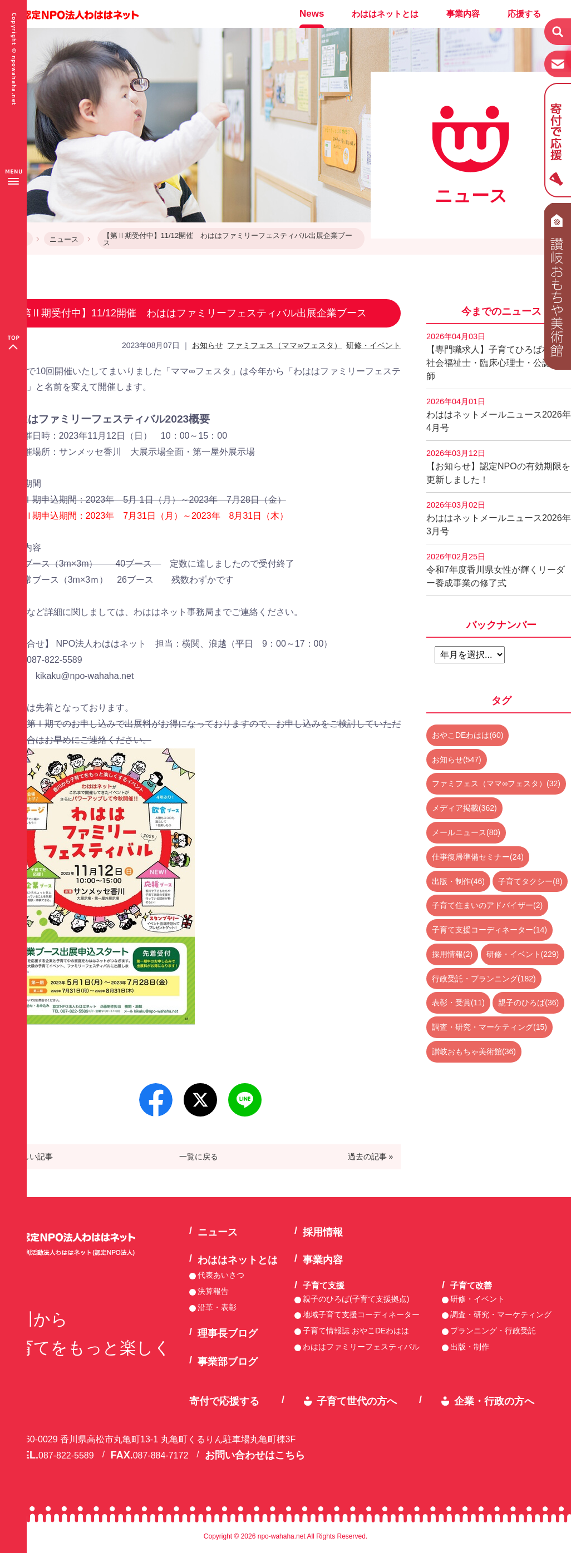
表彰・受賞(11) (458, 1002)
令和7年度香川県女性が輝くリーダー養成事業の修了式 (495, 570)
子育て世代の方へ (357, 1401)
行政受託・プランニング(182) (484, 978)
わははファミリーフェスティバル (361, 1346)
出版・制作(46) (458, 881)
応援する (524, 13)
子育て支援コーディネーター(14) (489, 929)
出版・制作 (469, 1346)
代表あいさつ (221, 1275)
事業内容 (463, 13)
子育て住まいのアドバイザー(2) (487, 905)
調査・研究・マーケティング (501, 1314)
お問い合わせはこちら (255, 1455)
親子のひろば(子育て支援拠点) (356, 1298)
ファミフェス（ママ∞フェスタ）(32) (496, 783)
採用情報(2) (452, 954)
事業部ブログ (228, 1361)
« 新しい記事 (30, 1156)
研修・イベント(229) (522, 954)
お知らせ (207, 345)
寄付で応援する (224, 1401)
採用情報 (323, 1232)
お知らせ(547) (456, 759)
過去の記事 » (370, 1156)
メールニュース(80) (466, 832)
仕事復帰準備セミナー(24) (478, 856)
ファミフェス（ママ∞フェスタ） (284, 345)
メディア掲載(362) (464, 807)
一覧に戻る (198, 1156)
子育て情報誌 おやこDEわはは (356, 1330)
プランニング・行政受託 (493, 1330)
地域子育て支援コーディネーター (361, 1314)
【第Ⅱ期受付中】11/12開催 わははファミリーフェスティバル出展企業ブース (228, 239)
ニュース (64, 239)
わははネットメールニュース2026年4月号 (498, 415)
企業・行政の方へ (494, 1401)
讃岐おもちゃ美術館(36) (474, 1051)
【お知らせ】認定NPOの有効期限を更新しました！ (498, 466)
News (311, 13)
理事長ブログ (228, 1333)
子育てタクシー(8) (530, 881)
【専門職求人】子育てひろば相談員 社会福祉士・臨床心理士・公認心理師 (498, 356)
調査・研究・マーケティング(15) (489, 1027)
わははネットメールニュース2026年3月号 (498, 518)
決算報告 (213, 1291)
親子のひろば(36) (528, 1002)
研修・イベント (373, 345)
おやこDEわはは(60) (467, 735)
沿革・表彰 (217, 1307)
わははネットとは (385, 13)
